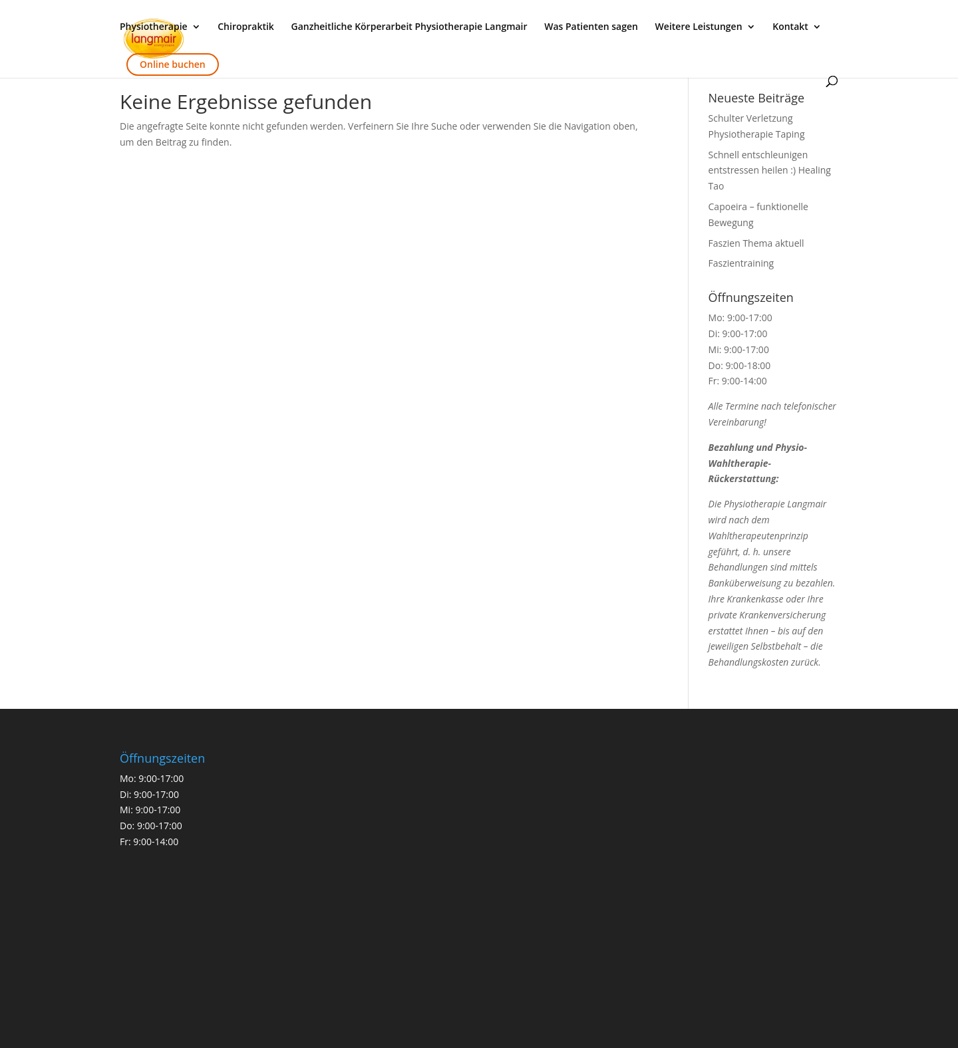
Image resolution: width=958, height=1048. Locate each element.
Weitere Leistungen (698, 27)
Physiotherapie (154, 27)
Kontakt (790, 27)
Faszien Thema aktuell (756, 243)
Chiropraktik (246, 27)
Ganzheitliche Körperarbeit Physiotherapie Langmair (409, 27)
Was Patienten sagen (591, 27)
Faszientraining (741, 263)
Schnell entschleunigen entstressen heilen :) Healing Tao (770, 170)
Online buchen (173, 64)
